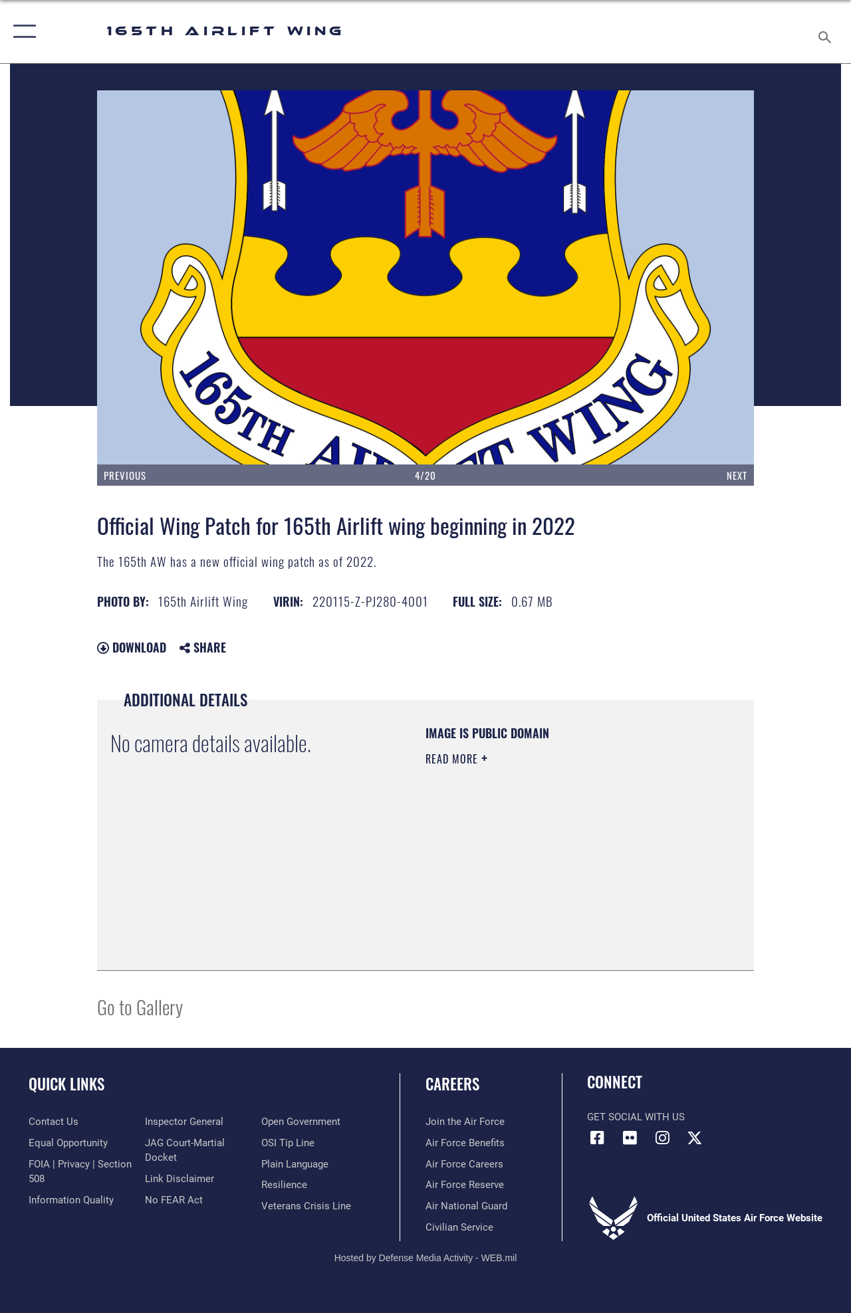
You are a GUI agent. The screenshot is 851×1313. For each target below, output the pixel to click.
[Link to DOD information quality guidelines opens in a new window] (71, 1200)
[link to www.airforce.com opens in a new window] (465, 1122)
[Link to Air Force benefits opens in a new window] (465, 1143)
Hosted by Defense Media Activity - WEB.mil (425, 1258)
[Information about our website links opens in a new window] (179, 1179)
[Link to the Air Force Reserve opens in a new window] (465, 1185)
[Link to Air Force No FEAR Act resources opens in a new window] (174, 1200)
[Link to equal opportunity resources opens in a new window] (68, 1143)
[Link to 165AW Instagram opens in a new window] (662, 1138)
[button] (21, 31)
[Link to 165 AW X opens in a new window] (695, 1138)
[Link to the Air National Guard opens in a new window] (466, 1206)
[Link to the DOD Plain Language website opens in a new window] (294, 1164)
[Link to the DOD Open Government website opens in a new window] (300, 1122)
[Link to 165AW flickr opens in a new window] (630, 1138)
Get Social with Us (636, 1117)
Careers (452, 1084)
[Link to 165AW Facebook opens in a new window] (597, 1138)
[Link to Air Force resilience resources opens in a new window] (284, 1185)
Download (131, 647)
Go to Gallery (140, 1006)
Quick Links (66, 1084)
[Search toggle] (827, 31)
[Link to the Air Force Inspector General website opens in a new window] (184, 1122)
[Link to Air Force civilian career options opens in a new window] (459, 1227)
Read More (453, 759)
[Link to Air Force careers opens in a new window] (464, 1164)
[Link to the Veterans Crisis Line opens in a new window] (306, 1206)
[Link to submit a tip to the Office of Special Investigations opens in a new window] (287, 1143)
